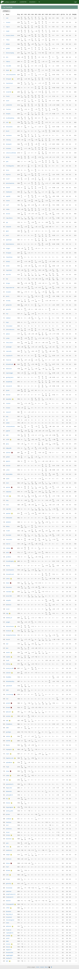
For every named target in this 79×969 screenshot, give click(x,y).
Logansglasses (9, 932)
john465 (8, 703)
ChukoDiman (9, 257)
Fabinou (8, 61)
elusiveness (9, 838)
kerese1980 (9, 596)
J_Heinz (8, 470)
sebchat (8, 736)
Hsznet (8, 832)
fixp (7, 798)
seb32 (7, 552)
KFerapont (9, 79)
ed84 (7, 435)
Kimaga (8, 283)
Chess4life (8, 66)
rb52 (7, 57)
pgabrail (8, 430)
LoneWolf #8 (23, 2)
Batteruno (8, 604)
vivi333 (7, 938)
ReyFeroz (8, 174)
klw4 (7, 648)
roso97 (8, 179)
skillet (7, 727)
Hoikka (7, 209)
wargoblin (8, 600)
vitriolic (8, 266)
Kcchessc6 (8, 630)
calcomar (8, 672)
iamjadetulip (9, 381)
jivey (7, 416)
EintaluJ (8, 879)
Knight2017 (9, 949)
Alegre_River (9, 787)
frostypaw (8, 252)
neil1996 (8, 740)
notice (7, 846)
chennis (8, 200)
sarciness (8, 716)
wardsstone (9, 850)
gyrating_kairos (9, 377)
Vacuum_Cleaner (10, 35)
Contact (42, 967)
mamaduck (9, 591)
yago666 (8, 196)
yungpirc (8, 622)
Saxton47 (8, 412)
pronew (8, 814)
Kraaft (7, 660)
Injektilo (8, 657)
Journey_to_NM (10, 668)
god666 (8, 48)
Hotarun (8, 407)
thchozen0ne (9, 126)
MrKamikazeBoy (10, 681)
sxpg (7, 613)
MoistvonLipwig (10, 53)
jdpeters (8, 461)
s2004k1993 (9, 105)
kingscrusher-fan (10, 287)
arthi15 (8, 87)
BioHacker (8, 911)
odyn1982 (8, 509)
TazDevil (8, 403)
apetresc (8, 487)
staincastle (8, 351)
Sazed (7, 100)
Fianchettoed (9, 83)
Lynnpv (8, 338)
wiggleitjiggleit (9, 955)
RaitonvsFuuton (10, 626)
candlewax (8, 818)
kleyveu (8, 745)
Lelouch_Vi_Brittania (11, 153)
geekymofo (9, 305)
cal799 (8, 439)
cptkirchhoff (9, 685)
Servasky (8, 300)
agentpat (8, 513)
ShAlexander (9, 517)
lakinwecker (9, 791)
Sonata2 (8, 22)
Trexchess (8, 109)
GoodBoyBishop (10, 118)
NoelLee (8, 803)
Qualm (7, 478)
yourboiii (8, 935)
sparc (7, 843)
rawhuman (8, 891)
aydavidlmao (9, 762)
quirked (8, 457)
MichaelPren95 (10, 364)
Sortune (8, 835)
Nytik (7, 690)
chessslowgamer (10, 920)
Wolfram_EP (9, 617)
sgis (7, 222)
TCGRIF (8, 530)
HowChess (8, 822)
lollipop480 (8, 448)
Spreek (7, 390)
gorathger (8, 732)
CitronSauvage (10, 694)
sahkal (7, 775)
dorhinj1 (8, 261)
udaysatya (8, 491)
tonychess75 (9, 355)
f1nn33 (7, 96)
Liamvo (8, 578)
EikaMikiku (8, 677)
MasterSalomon (10, 244)
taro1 (7, 825)
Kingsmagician (9, 807)
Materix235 (9, 368)
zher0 (7, 483)
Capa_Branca (9, 218)
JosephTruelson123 (10, 894)
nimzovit (8, 465)
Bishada (8, 870)
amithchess (9, 828)
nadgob (8, 854)
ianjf (7, 644)
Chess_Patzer (9, 342)
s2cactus (8, 944)
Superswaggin (9, 373)
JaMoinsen (8, 926)
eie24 (7, 235)
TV (39, 2)
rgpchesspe (9, 239)
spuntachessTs (9, 784)
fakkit (7, 941)
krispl (7, 322)
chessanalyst (9, 326)
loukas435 (8, 226)
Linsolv (7, 609)
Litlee (7, 875)
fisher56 (8, 187)
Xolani (7, 922)
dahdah (8, 44)
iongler (7, 31)
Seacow (8, 947)
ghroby (7, 157)
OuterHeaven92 (10, 570)
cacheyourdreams (10, 426)
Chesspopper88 (10, 904)
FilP (7, 420)
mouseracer (9, 917)
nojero (8, 753)
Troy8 (7, 767)
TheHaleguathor (10, 166)
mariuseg (8, 139)
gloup (7, 444)
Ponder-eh (8, 930)
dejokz (8, 70)
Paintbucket (9, 192)
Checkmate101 (9, 897)
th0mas (8, 863)
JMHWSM (8, 522)
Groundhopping (10, 561)
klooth (7, 131)
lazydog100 (9, 958)
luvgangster (9, 749)
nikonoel (8, 394)
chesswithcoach (10, 574)
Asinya (8, 771)
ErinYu (7, 170)
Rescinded (8, 535)
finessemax (9, 587)
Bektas (8, 526)
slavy (7, 500)
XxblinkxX (8, 318)
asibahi (7, 423)
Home (37, 967)
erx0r (7, 122)
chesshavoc (9, 135)
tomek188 (8, 92)
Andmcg (8, 664)
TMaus (7, 39)
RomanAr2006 (9, 952)
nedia (7, 496)
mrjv (7, 313)
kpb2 (7, 961)
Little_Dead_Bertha (11, 74)
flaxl (7, 279)
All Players (6, 11)
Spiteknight (9, 347)
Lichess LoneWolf (10, 2)
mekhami (8, 548)
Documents (32, 2)
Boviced (8, 213)
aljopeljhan (9, 399)
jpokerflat (8, 309)
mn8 (7, 18)
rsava (7, 504)
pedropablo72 (9, 795)
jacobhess (8, 557)
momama (8, 148)
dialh (7, 720)
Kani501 (8, 652)
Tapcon (8, 26)
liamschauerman (10, 183)
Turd (7, 698)
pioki (7, 161)
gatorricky (8, 883)
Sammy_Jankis (9, 811)
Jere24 (7, 296)
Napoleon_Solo (10, 758)
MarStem (8, 900)
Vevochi (8, 639)
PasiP (7, 867)
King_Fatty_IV (9, 914)
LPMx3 (8, 908)
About (46, 967)
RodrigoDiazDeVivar (11, 635)
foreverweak (9, 888)
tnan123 (8, 544)
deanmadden (9, 474)
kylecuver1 (8, 712)
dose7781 (8, 274)
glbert (7, 231)
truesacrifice (9, 539)
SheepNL (8, 113)
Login (75, 2)
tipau (7, 780)
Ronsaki (8, 707)
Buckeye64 (8, 144)
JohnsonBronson (10, 329)
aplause (8, 334)
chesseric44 (9, 386)
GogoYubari (9, 270)
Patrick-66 (8, 360)
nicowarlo (8, 292)
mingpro (8, 248)
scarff (7, 205)
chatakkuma (9, 724)
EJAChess (8, 452)
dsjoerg (8, 565)
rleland (8, 583)
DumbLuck (8, 859)
